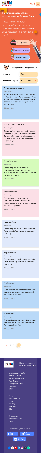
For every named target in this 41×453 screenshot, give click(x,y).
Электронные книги (16, 383)
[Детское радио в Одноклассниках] (12, 447)
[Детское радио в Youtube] (15, 447)
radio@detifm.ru (26, 365)
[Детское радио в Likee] (22, 447)
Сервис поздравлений (16, 378)
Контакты (12, 406)
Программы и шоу (15, 398)
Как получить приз (15, 418)
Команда (12, 404)
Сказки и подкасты (15, 376)
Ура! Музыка (13, 381)
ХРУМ (11, 389)
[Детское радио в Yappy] (28, 447)
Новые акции (13, 416)
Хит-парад (12, 386)
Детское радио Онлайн (17, 373)
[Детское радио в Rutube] (25, 447)
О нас (11, 401)
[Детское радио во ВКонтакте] (9, 447)
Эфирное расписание (16, 396)
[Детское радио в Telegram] (19, 447)
